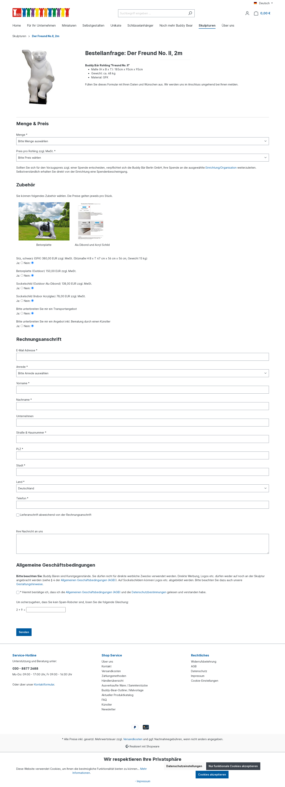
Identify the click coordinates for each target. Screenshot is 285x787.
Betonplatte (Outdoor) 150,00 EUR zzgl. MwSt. (46, 271)
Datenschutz (199, 671)
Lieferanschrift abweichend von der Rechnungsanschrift (55, 514)
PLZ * (19, 449)
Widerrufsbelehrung (203, 661)
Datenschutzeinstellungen (184, 766)
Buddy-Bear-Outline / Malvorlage (123, 690)
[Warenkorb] (262, 13)
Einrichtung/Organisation (221, 167)
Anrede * (22, 366)
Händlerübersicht (112, 680)
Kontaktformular (44, 684)
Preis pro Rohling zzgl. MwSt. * (36, 151)
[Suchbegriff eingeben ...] (152, 13)
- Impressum (142, 781)
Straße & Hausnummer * (31, 432)
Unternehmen (24, 416)
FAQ (104, 699)
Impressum (197, 675)
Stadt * (20, 465)
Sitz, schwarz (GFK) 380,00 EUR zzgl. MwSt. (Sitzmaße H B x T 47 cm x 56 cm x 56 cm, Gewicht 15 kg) (81, 258)
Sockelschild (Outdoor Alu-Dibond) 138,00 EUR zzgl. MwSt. (54, 283)
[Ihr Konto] (247, 13)
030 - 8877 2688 (25, 668)
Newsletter (109, 709)
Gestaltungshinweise (29, 584)
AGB (194, 666)
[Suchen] (190, 13)
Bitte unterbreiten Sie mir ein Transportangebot (46, 308)
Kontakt (106, 666)
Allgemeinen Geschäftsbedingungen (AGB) (88, 580)
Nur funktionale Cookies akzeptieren (233, 766)
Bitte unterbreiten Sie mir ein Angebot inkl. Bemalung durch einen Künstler (63, 321)
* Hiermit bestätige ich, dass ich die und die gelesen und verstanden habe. (112, 592)
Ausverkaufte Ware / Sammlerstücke (125, 685)
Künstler (107, 704)
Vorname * (22, 383)
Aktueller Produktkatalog (117, 695)
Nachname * (24, 399)
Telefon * (22, 498)
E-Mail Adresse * (26, 350)
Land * (20, 481)
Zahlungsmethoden (114, 675)
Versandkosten (111, 671)
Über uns (107, 661)
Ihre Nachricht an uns (29, 531)
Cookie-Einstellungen (204, 680)
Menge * (21, 134)
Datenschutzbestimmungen (149, 592)
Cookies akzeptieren (212, 774)
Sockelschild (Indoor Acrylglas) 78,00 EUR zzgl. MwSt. (51, 296)
